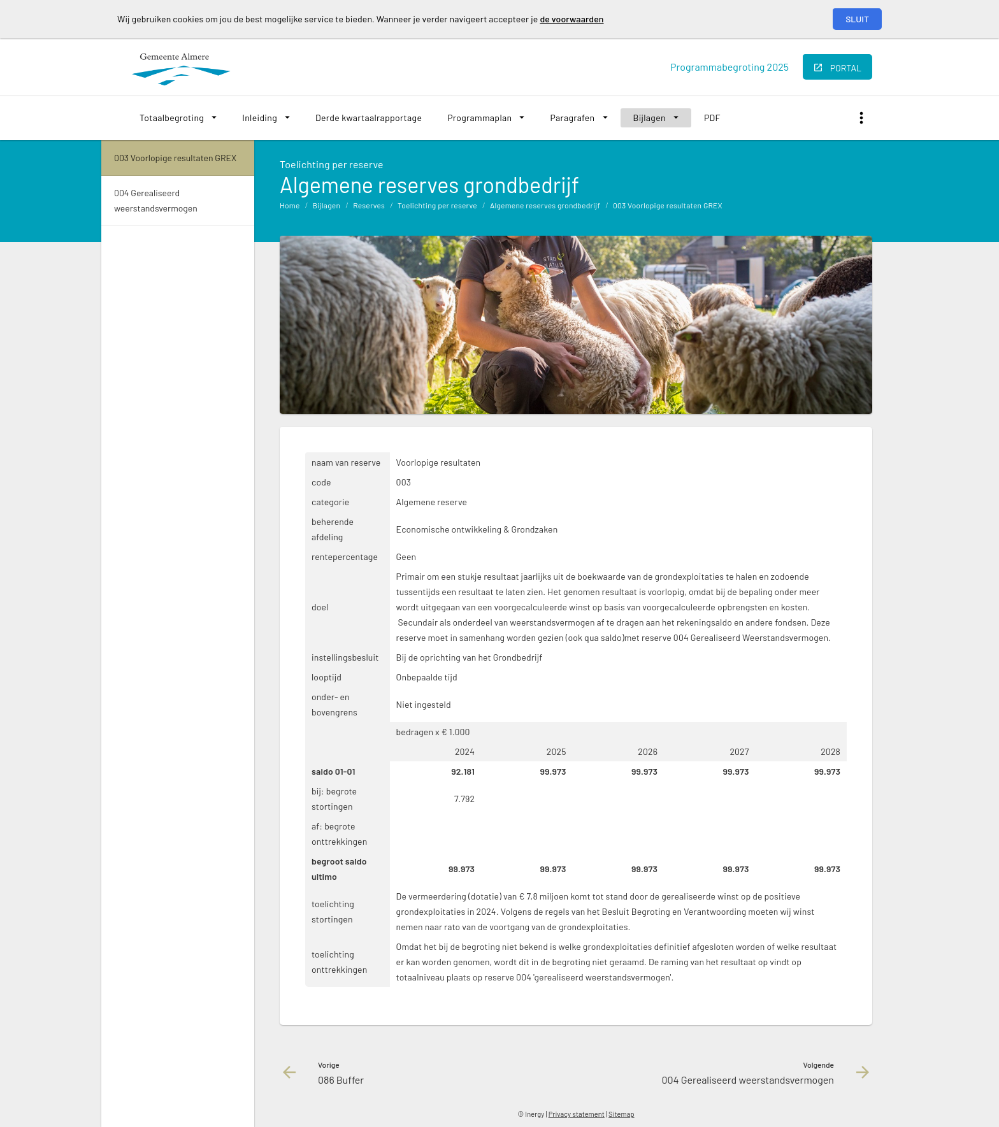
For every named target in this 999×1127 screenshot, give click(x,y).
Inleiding (259, 117)
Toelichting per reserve (437, 205)
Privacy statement (577, 1114)
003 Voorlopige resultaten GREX (667, 205)
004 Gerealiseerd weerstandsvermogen (156, 200)
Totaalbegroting (172, 117)
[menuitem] (178, 117)
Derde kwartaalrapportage (368, 117)
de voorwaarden (571, 18)
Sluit (857, 18)
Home (290, 205)
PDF (712, 117)
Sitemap (621, 1114)
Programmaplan (479, 117)
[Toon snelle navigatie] (861, 118)
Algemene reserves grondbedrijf (545, 205)
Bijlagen (649, 117)
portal (845, 67)
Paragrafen (572, 117)
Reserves (369, 205)
